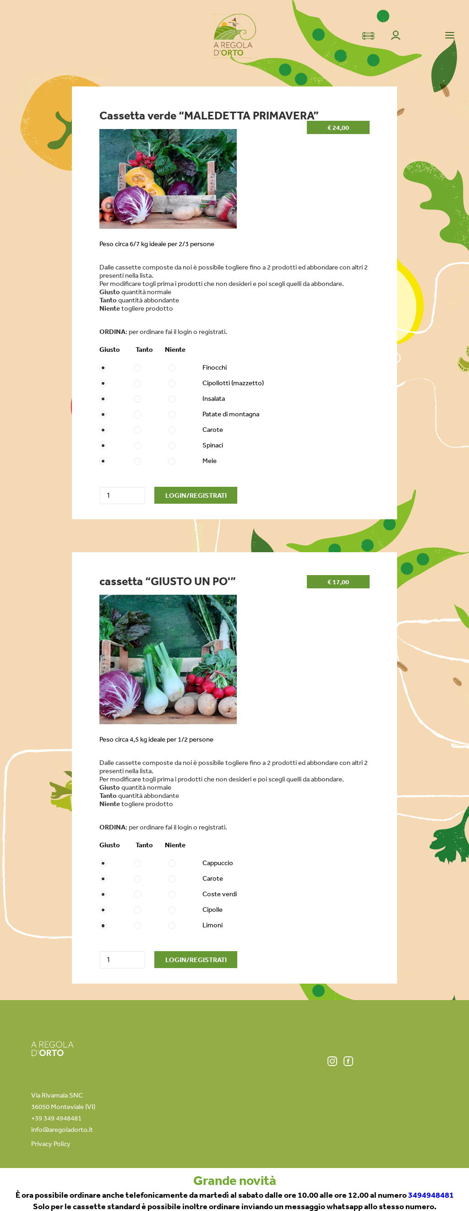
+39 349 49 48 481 (336, 1191)
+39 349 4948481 (56, 1118)
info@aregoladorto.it (62, 1129)
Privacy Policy (51, 1143)
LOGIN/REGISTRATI (196, 495)
